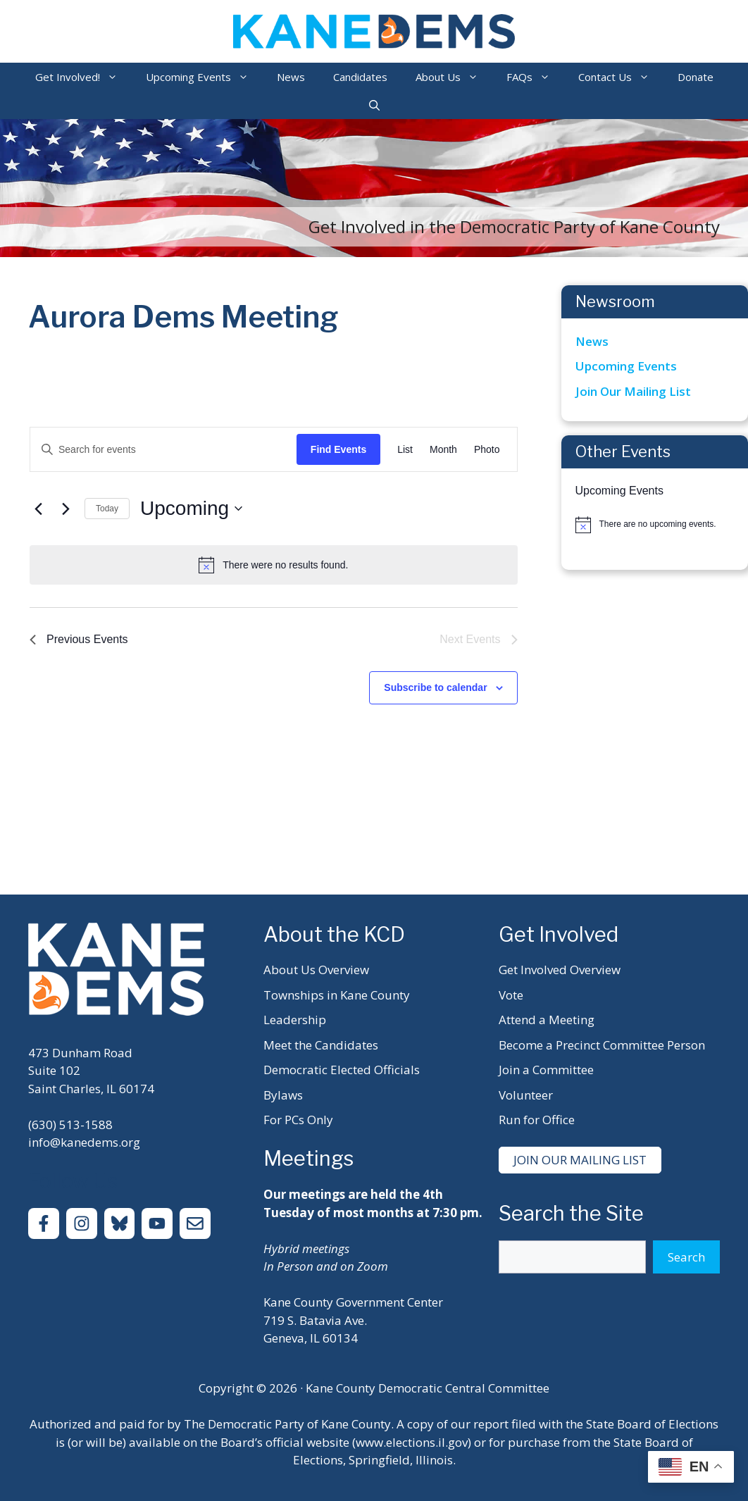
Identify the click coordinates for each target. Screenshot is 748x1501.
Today (107, 508)
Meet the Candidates (320, 1045)
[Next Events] (65, 508)
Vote (511, 995)
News (291, 77)
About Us (454, 77)
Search (686, 1257)
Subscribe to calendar (435, 687)
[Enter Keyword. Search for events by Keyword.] (163, 450)
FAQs (535, 77)
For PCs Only (298, 1119)
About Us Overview (316, 969)
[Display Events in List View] (405, 450)
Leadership (294, 1019)
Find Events (338, 449)
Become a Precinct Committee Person (602, 1045)
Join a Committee (546, 1069)
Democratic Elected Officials (341, 1069)
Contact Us (620, 77)
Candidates (360, 77)
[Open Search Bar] (374, 105)
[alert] (274, 565)
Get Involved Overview (560, 969)
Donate (695, 77)
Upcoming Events (204, 77)
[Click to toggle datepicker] (191, 508)
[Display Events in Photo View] (487, 450)
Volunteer (526, 1095)
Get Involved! (83, 77)
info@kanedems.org (84, 1142)
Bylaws (283, 1095)
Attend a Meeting (546, 1019)
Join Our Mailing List (633, 391)
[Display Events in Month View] (443, 450)
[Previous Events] (38, 508)
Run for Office (537, 1119)
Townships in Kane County (336, 995)
